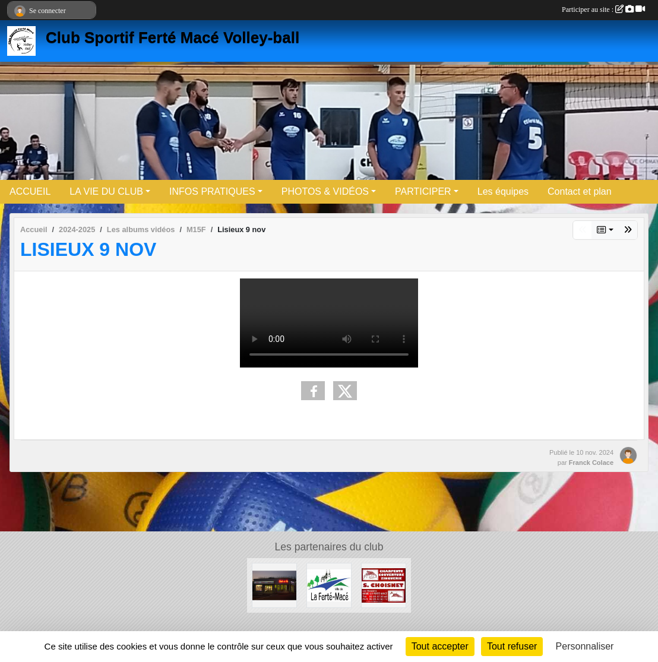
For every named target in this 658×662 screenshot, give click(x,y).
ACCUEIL (30, 191)
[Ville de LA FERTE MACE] (329, 585)
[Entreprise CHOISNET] (383, 585)
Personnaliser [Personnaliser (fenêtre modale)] (585, 646)
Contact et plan (580, 191)
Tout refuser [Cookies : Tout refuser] (512, 646)
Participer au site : (603, 9)
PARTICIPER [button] (423, 191)
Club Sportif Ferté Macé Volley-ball (172, 37)
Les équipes (503, 191)
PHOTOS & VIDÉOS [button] (325, 191)
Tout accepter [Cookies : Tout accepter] (440, 646)
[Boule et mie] (274, 585)
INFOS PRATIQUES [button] (212, 191)
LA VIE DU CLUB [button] (106, 191)
